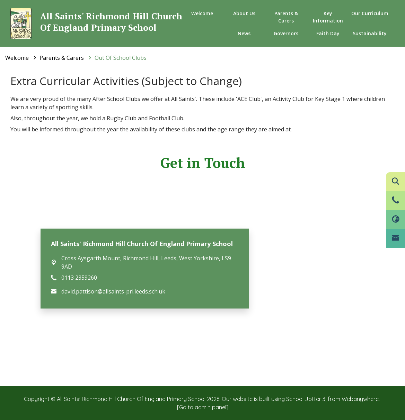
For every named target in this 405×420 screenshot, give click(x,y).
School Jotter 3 (305, 398)
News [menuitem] (244, 33)
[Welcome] (17, 58)
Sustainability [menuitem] (370, 33)
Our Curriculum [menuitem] (369, 13)
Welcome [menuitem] (202, 13)
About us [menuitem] (244, 13)
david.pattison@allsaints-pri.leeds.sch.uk (113, 291)
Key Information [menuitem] (328, 17)
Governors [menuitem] (286, 33)
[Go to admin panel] (202, 407)
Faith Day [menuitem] (328, 33)
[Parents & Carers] (61, 58)
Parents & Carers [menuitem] (286, 17)
